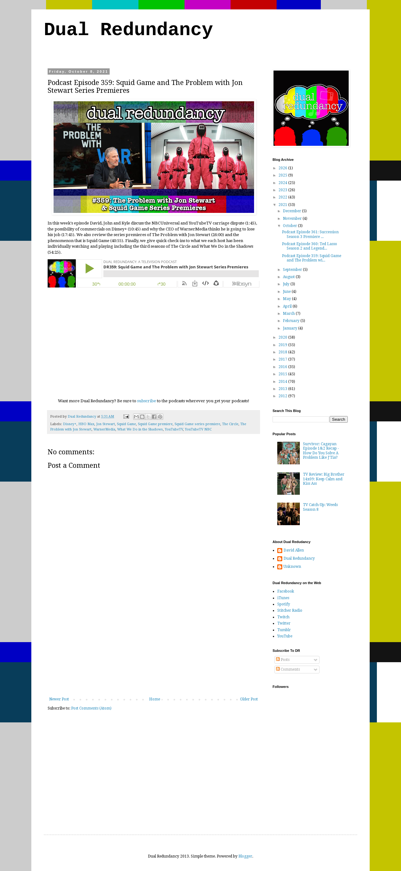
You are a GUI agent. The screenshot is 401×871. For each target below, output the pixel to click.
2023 (283, 190)
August (289, 277)
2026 (283, 168)
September (293, 269)
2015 (283, 374)
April (288, 306)
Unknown (292, 566)
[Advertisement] (153, 650)
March (289, 313)
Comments (288, 669)
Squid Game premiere (155, 424)
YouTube (284, 636)
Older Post (249, 699)
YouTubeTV (174, 429)
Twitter (283, 623)
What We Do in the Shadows (140, 429)
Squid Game (126, 424)
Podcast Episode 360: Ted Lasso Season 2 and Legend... (309, 246)
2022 (283, 197)
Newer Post (59, 699)
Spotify (283, 604)
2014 (283, 381)
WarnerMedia (104, 429)
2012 (283, 396)
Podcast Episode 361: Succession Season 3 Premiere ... (310, 234)
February (291, 321)
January (290, 328)
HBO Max (86, 424)
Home (154, 699)
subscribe (146, 401)
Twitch (283, 617)
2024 (283, 183)
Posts (282, 659)
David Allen (294, 550)
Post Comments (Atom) (91, 708)
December (292, 211)
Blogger (245, 856)
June (287, 291)
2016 (283, 367)
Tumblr (284, 630)
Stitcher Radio (289, 610)
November (293, 218)
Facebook (285, 591)
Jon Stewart (105, 424)
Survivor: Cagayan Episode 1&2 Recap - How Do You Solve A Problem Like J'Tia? (321, 451)
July (286, 284)
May (287, 299)
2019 (283, 345)
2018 (283, 352)
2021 (283, 205)
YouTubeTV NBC (198, 429)
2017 (283, 359)
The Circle (230, 424)
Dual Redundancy (128, 30)
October (290, 226)
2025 (283, 175)
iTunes (283, 598)
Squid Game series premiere (197, 424)
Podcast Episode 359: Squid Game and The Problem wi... (311, 258)
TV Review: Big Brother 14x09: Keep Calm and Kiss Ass (323, 479)
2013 (283, 389)
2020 (283, 337)
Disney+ (69, 424)
